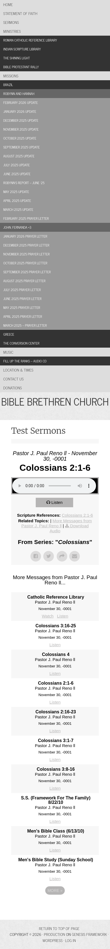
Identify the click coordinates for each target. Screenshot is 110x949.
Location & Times (18, 370)
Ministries (12, 31)
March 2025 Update (18, 209)
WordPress (52, 940)
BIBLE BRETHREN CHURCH (55, 401)
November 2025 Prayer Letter (26, 254)
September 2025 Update (21, 147)
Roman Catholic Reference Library (30, 40)
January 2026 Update (19, 111)
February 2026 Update (20, 102)
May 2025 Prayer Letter (21, 307)
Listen (57, 502)
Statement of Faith (20, 13)
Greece (8, 334)
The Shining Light (16, 58)
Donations (12, 387)
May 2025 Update (16, 191)
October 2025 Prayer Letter (25, 263)
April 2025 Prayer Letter (22, 316)
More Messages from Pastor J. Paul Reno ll (56, 523)
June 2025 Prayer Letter (22, 298)
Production (54, 934)
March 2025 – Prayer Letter (25, 325)
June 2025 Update (16, 174)
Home (8, 4)
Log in (70, 940)
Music (8, 352)
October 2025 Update (19, 138)
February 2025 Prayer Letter (26, 218)
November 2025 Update (21, 129)
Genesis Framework (89, 934)
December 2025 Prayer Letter (26, 245)
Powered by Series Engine (55, 905)
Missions (10, 75)
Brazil (8, 84)
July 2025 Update (16, 165)
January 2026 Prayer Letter (25, 236)
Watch (48, 616)
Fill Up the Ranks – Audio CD (25, 361)
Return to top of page (59, 928)
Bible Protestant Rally (21, 67)
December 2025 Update (21, 120)
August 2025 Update (19, 156)
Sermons (11, 22)
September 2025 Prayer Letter (27, 272)
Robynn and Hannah (18, 93)
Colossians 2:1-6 (77, 515)
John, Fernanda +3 (17, 227)
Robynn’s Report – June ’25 (24, 183)
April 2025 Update (17, 200)
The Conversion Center (21, 343)
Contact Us (13, 378)
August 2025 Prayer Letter (24, 281)
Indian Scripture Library (22, 49)
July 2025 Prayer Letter (22, 289)
